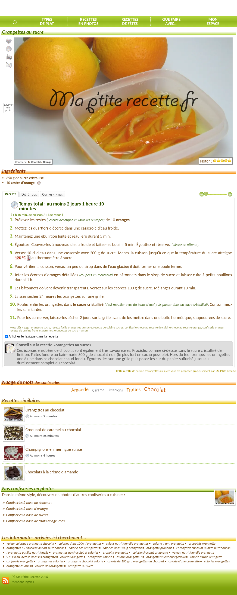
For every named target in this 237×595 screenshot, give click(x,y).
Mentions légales (23, 582)
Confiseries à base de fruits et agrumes (35, 521)
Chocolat (155, 389)
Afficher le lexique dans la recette (31, 336)
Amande (80, 389)
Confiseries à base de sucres (27, 515)
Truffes (133, 389)
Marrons (116, 390)
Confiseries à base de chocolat (29, 502)
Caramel (99, 390)
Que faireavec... (171, 21)
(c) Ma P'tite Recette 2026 (30, 577)
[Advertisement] (183, 8)
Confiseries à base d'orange (27, 508)
